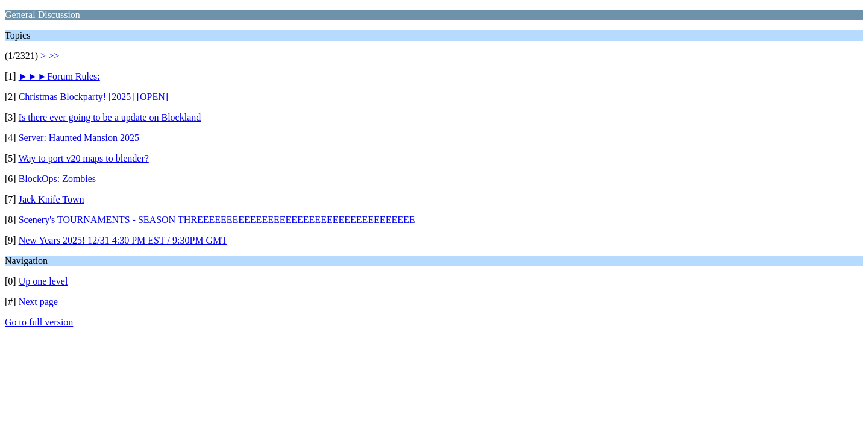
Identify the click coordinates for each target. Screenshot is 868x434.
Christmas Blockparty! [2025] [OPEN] (93, 97)
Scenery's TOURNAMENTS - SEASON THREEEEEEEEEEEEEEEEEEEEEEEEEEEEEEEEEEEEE (217, 220)
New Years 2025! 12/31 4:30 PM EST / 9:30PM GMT (123, 240)
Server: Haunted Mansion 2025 (79, 138)
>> (53, 56)
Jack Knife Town (51, 199)
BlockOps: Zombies (57, 179)
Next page (38, 302)
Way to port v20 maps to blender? (83, 158)
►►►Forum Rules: (59, 76)
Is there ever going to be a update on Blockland (110, 117)
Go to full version (39, 322)
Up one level (43, 281)
